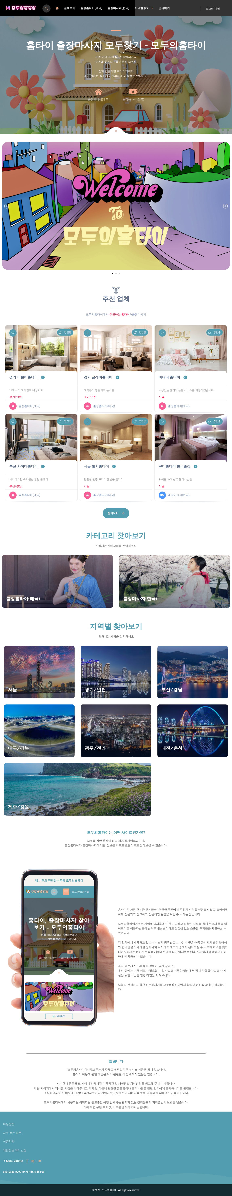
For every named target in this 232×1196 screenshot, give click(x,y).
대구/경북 (18, 748)
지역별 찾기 (144, 8)
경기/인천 (15, 397)
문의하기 (164, 8)
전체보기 (69, 8)
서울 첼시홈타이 (96, 466)
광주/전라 (95, 748)
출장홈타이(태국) (91, 8)
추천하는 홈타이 (119, 314)
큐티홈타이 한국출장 (175, 466)
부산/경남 (15, 486)
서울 (161, 397)
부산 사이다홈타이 (23, 466)
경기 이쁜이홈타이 (23, 377)
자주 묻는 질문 (12, 1132)
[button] (6, 205)
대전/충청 (171, 748)
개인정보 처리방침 (14, 1150)
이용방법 (8, 1124)
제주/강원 (18, 806)
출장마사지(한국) (118, 8)
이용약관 (8, 1141)
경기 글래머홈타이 (98, 377)
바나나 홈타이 (169, 377)
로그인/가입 (213, 8)
